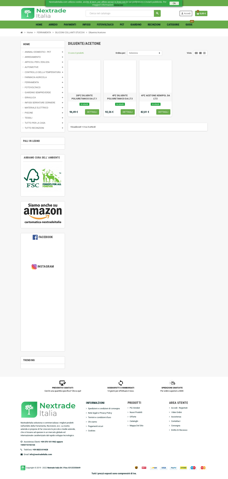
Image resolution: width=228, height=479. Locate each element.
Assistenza (176, 417)
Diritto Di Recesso (179, 430)
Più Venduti (135, 408)
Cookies (91, 430)
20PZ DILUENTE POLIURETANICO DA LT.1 (84, 97)
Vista (189, 53)
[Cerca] (123, 13)
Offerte (133, 417)
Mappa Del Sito (136, 425)
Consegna (175, 425)
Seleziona (133, 53)
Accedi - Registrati (179, 408)
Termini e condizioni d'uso (99, 417)
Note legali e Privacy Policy (100, 413)
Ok (174, 3)
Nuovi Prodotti (136, 412)
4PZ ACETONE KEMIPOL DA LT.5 (155, 97)
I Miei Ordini (176, 412)
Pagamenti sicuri (95, 426)
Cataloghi (134, 421)
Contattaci (175, 421)
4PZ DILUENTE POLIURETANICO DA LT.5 (120, 97)
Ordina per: (121, 53)
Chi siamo (92, 422)
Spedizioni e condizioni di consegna (104, 408)
